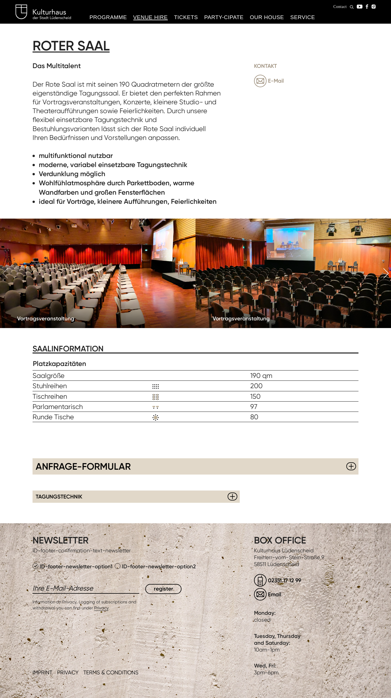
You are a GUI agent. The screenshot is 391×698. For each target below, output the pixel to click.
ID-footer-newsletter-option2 (155, 566)
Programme (108, 17)
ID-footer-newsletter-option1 (73, 566)
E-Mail (276, 81)
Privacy (101, 608)
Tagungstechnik (59, 496)
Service (302, 17)
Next (386, 273)
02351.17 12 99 (284, 580)
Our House (267, 17)
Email (274, 594)
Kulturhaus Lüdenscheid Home (43, 12)
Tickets (186, 17)
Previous (5, 273)
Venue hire (150, 17)
